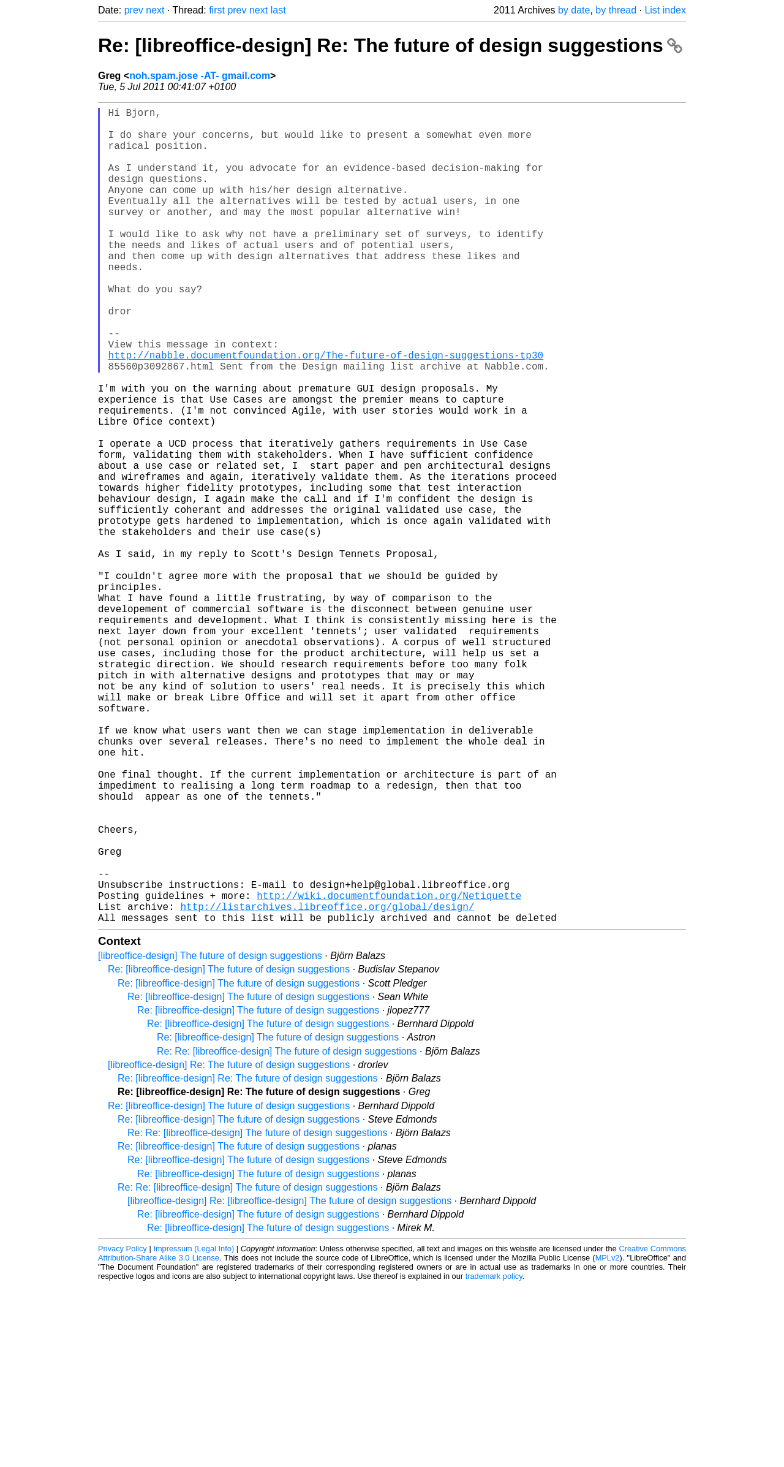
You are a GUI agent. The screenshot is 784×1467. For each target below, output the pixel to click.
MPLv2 (607, 1439)
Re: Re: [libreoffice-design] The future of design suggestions (287, 1232)
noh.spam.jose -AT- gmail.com (199, 75)
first (217, 10)
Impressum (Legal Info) (193, 1430)
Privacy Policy (122, 1430)
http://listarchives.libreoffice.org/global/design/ (327, 1085)
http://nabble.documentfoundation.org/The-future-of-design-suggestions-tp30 (325, 411)
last (278, 10)
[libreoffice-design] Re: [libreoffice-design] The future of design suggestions (289, 1382)
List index (665, 10)
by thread (615, 10)
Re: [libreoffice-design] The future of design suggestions (229, 1150)
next (155, 10)
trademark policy (494, 1457)
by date (574, 10)
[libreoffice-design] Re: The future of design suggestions (229, 1246)
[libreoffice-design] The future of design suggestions (210, 1137)
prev (133, 10)
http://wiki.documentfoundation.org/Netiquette (389, 1071)
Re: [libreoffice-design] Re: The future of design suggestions (390, 45)
